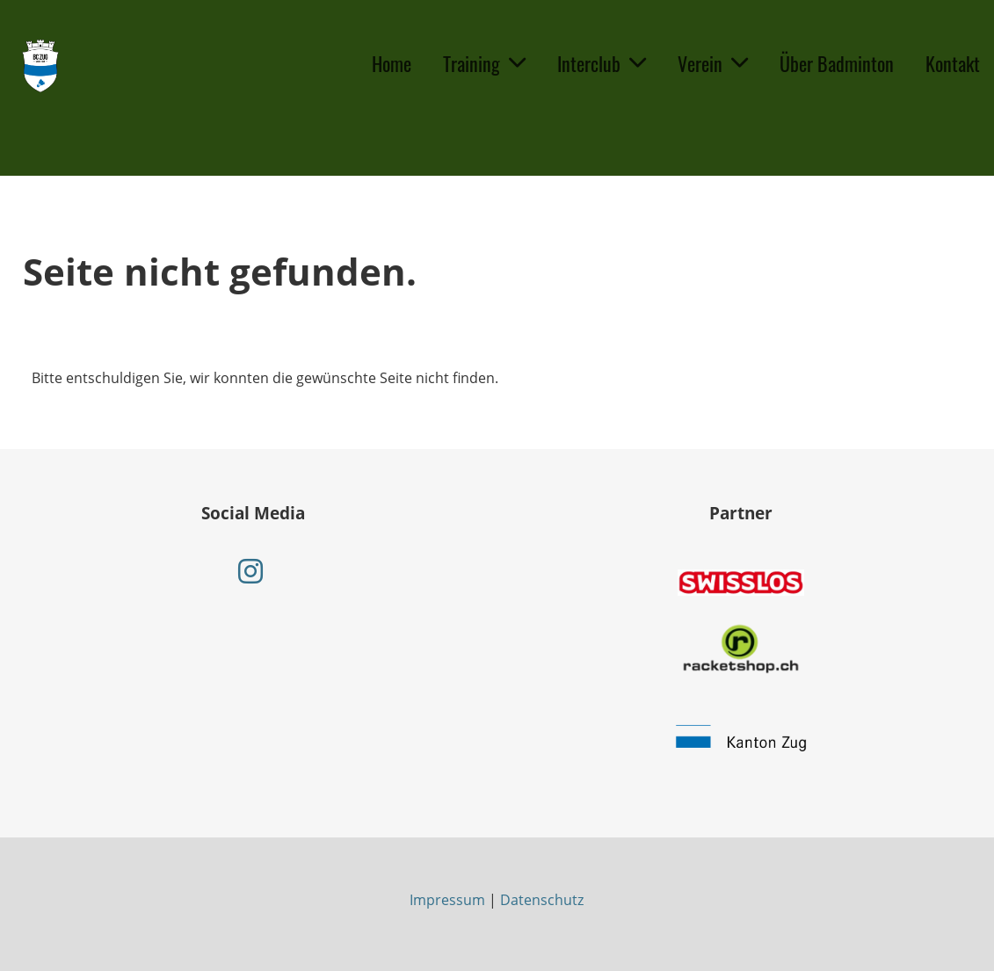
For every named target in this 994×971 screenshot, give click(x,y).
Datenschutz (542, 899)
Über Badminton (837, 63)
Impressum (447, 899)
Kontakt (952, 63)
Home (391, 63)
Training (484, 63)
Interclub (601, 63)
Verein (713, 63)
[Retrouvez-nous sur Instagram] (250, 571)
